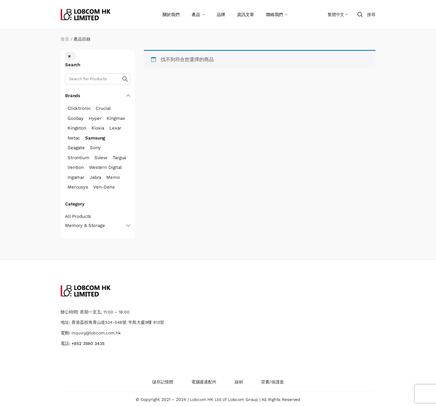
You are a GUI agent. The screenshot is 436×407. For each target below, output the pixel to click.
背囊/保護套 (272, 381)
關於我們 (171, 14)
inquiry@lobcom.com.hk (96, 332)
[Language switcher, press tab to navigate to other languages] (338, 14)
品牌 (221, 14)
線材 (239, 381)
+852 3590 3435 (87, 343)
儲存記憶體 (162, 381)
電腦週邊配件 (203, 381)
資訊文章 (245, 14)
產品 (196, 14)
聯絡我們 (274, 14)
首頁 (65, 39)
